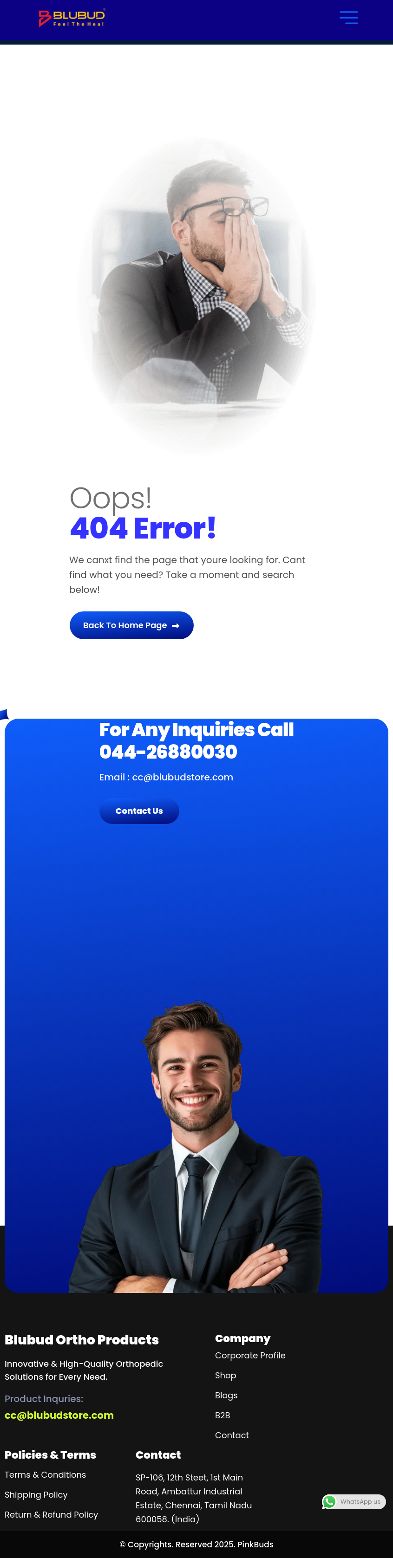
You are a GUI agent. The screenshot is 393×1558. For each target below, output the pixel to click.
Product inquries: (44, 1398)
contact (232, 1435)
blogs (226, 1395)
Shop (225, 1375)
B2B (222, 1415)
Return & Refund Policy (51, 1514)
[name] (72, 17)
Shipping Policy (36, 1494)
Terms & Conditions (45, 1474)
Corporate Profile (250, 1355)
